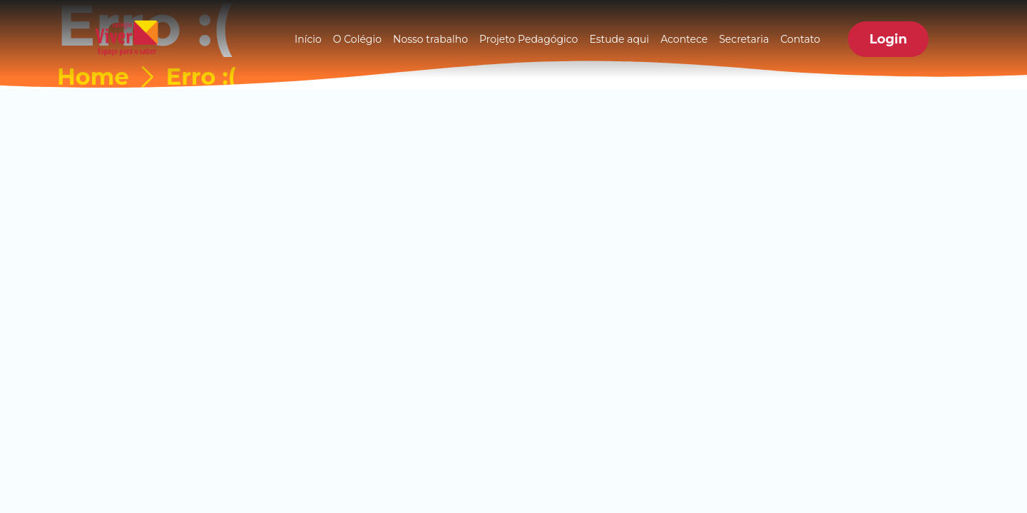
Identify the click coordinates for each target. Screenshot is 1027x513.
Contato (800, 39)
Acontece (683, 39)
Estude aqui (619, 39)
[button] (888, 39)
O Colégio (357, 39)
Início (308, 39)
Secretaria (744, 39)
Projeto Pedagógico (528, 39)
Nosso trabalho (430, 39)
